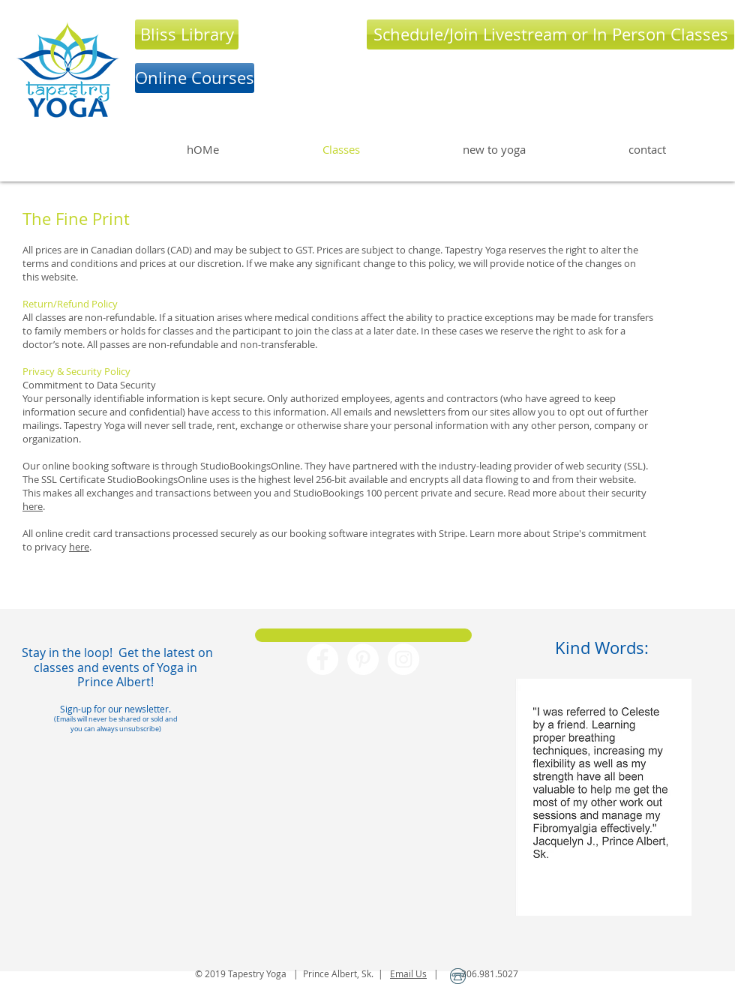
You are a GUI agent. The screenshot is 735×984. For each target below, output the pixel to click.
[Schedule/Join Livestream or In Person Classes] (550, 35)
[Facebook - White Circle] (322, 659)
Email (401, 974)
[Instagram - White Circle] (403, 659)
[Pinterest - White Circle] (363, 659)
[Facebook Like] (364, 758)
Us (420, 974)
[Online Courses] (194, 78)
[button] (603, 797)
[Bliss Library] (186, 35)
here (32, 506)
